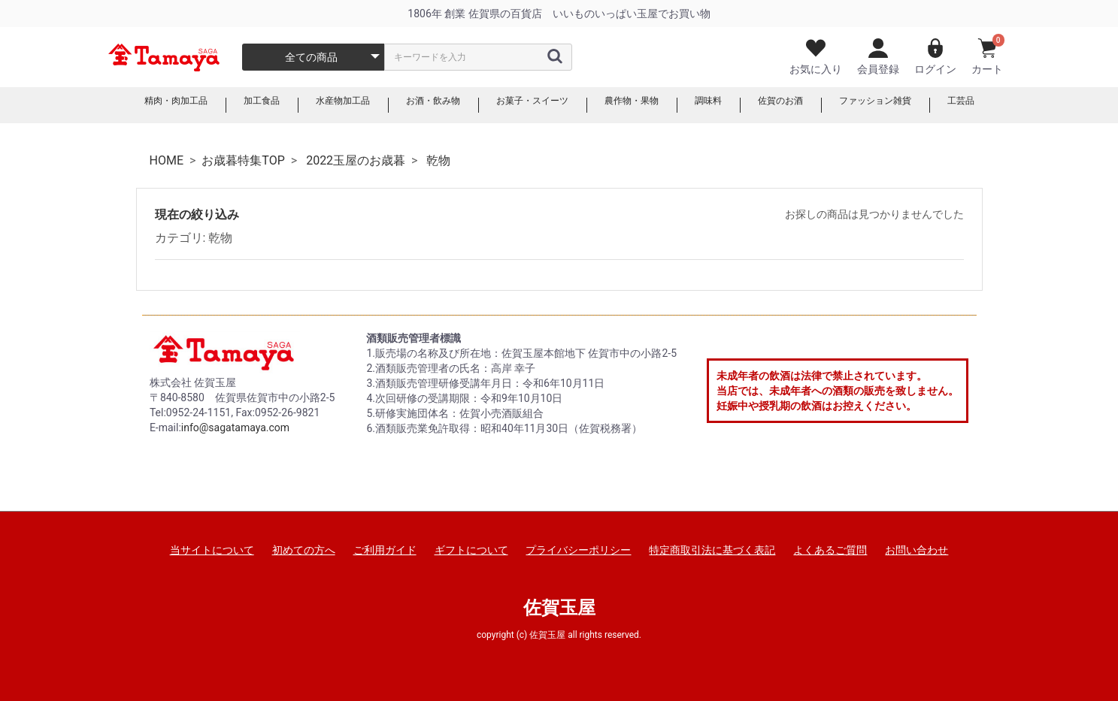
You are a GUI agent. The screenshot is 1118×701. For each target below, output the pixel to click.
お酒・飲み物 (421, 105)
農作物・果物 (640, 105)
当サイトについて (212, 550)
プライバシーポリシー (578, 550)
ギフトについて (471, 550)
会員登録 (878, 56)
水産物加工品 (321, 105)
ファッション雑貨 (907, 105)
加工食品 (233, 105)
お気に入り (815, 56)
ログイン (935, 56)
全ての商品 (311, 57)
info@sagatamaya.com (235, 428)
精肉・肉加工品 (139, 105)
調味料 (724, 105)
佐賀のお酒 (802, 105)
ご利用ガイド (385, 550)
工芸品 (1001, 105)
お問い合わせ (916, 550)
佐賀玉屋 (559, 607)
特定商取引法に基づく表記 (712, 550)
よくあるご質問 (830, 550)
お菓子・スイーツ (531, 105)
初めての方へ (303, 550)
